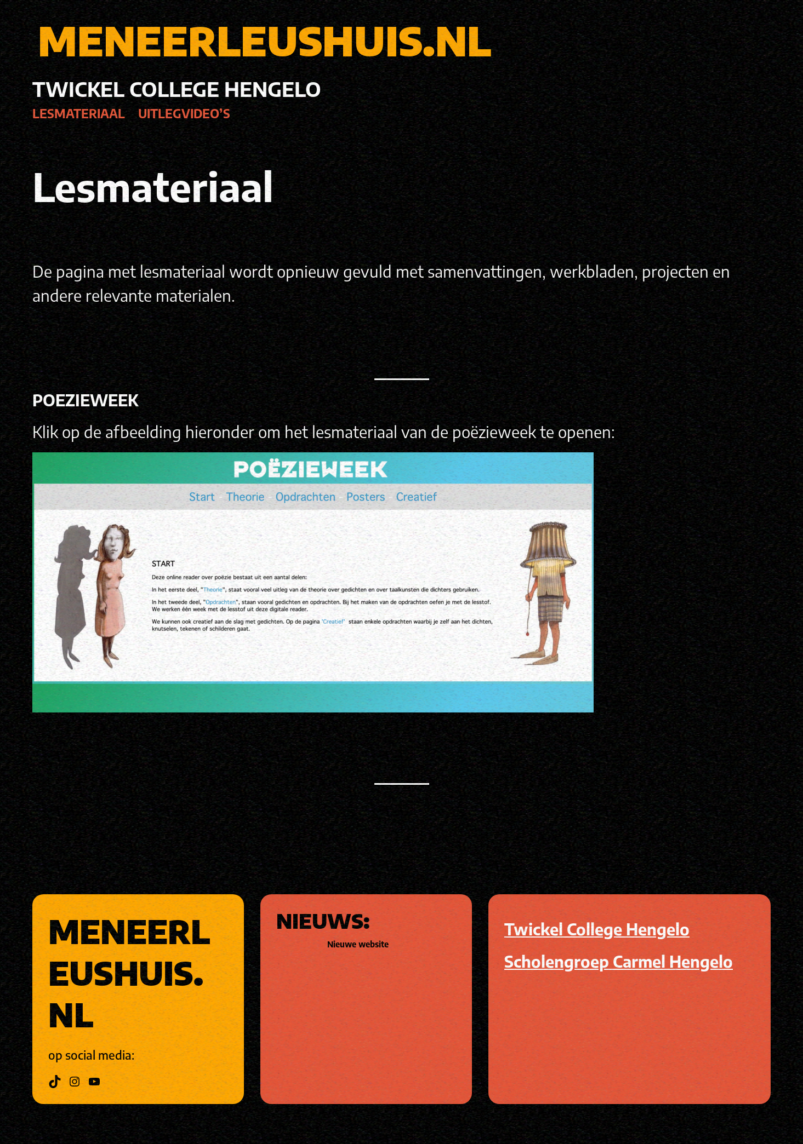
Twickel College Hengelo (597, 929)
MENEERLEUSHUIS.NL (264, 40)
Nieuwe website (358, 944)
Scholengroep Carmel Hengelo (618, 961)
